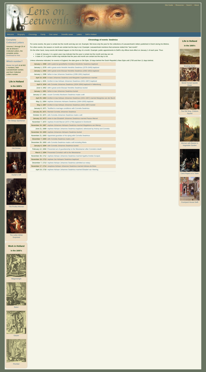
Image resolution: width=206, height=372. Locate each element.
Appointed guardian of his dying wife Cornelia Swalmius (68, 135)
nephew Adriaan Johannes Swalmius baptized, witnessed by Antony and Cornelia (78, 129)
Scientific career (67, 34)
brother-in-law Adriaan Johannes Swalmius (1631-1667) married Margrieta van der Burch (81, 98)
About (196, 5)
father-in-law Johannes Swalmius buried (62, 91)
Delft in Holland (90, 34)
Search (189, 5)
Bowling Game (189, 66)
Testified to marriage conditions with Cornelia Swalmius (68, 108)
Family (43, 34)
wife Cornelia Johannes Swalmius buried (62, 146)
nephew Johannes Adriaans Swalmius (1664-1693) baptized (70, 101)
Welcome (10, 34)
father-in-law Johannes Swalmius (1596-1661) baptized (68, 74)
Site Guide (169, 5)
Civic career (53, 34)
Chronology (33, 34)
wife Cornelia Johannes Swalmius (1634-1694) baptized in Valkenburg (74, 84)
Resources (180, 5)
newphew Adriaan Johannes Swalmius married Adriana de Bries (71, 166)
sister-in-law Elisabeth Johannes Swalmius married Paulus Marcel (72, 118)
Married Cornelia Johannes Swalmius (61, 112)
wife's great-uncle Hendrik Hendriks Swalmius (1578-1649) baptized (73, 67)
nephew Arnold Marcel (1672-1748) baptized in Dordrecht (69, 122)
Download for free (13, 55)
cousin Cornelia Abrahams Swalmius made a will (65, 95)
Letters (79, 34)
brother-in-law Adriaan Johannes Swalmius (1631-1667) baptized (72, 81)
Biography (21, 34)
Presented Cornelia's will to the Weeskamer (64, 152)
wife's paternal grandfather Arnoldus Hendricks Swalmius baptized (72, 64)
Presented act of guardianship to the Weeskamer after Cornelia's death (74, 149)
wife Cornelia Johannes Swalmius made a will (64, 115)
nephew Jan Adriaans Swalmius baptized (63, 159)
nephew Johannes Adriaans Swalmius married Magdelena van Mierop (74, 125)
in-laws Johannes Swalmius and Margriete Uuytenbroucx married (72, 78)
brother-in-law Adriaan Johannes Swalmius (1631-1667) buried (71, 105)
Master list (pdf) (12, 65)
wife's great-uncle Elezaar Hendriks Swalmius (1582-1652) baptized (73, 71)
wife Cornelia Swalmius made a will (60, 139)
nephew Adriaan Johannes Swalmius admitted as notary (68, 163)
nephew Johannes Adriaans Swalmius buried (64, 132)
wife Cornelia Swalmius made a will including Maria (66, 142)
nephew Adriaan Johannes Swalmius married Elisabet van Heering (72, 170)
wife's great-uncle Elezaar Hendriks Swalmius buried (67, 88)
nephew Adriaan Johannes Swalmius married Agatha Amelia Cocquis (73, 156)
